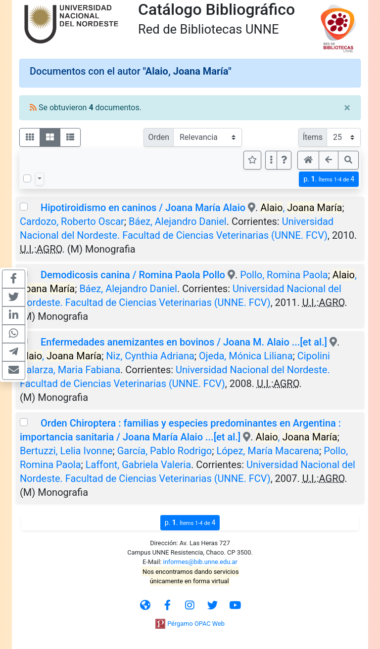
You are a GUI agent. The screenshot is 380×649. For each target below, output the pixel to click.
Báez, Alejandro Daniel (178, 221)
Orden (158, 137)
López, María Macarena (267, 451)
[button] (284, 160)
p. (328, 179)
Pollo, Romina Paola (284, 275)
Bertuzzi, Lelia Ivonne (66, 451)
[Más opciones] (271, 160)
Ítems (313, 137)
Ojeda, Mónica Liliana (245, 356)
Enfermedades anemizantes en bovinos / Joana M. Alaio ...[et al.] (184, 342)
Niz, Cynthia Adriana (150, 356)
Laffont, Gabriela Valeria (138, 465)
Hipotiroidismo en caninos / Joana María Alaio (143, 208)
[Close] (347, 108)
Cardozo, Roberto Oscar (72, 221)
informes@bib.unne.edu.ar (200, 561)
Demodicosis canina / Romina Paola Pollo (133, 275)
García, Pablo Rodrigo (164, 451)
